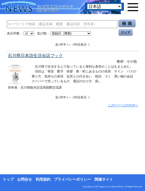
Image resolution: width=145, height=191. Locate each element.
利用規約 (43, 179)
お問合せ (24, 179)
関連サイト (104, 179)
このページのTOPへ (123, 105)
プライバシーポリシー (72, 179)
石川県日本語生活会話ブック (35, 55)
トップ (8, 179)
